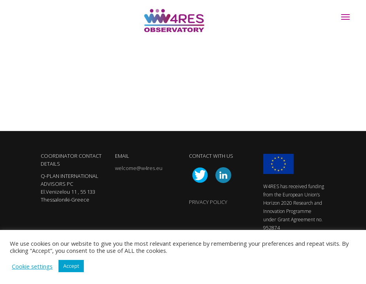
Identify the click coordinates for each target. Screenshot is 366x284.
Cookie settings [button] (32, 266)
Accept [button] (71, 265)
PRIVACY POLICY (208, 202)
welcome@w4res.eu (138, 168)
